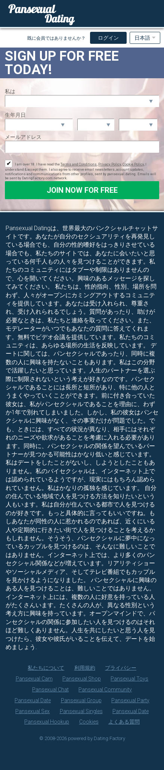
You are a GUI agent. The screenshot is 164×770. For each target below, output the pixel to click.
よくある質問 (124, 722)
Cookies (89, 722)
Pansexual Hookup (46, 722)
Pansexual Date (33, 700)
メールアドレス (23, 137)
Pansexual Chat (50, 690)
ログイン (108, 38)
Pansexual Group (81, 700)
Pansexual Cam (34, 679)
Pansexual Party (130, 700)
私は (10, 91)
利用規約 (84, 668)
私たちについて (46, 668)
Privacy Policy (109, 164)
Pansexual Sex (32, 711)
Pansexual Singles (81, 711)
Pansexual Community (105, 690)
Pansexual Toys (129, 679)
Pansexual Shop (81, 679)
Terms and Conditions (79, 164)
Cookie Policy (133, 164)
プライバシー (120, 668)
